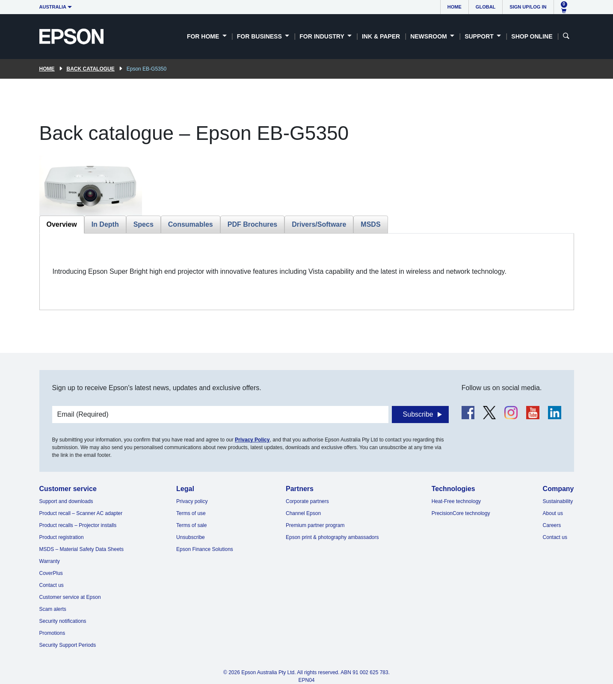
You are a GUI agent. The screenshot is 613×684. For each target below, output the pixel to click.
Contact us (51, 585)
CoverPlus (51, 573)
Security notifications (62, 621)
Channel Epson (303, 513)
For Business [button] (260, 36)
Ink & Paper (381, 36)
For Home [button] (204, 36)
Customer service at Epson (70, 597)
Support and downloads (66, 501)
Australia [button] (53, 6)
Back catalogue (91, 69)
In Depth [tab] (105, 224)
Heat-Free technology (456, 501)
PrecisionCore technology (461, 513)
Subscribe (418, 414)
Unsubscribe (190, 537)
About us (553, 513)
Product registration (61, 537)
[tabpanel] (307, 271)
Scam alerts (52, 609)
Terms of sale (191, 525)
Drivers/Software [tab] (319, 224)
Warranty (49, 561)
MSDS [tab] (370, 224)
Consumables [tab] (190, 224)
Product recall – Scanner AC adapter (81, 513)
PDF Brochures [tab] (252, 224)
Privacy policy (191, 501)
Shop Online (531, 36)
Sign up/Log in (527, 6)
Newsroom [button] (429, 36)
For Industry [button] (322, 36)
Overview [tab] (62, 224)
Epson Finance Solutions (204, 549)
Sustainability (558, 501)
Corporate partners (307, 501)
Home (454, 6)
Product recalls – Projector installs (78, 525)
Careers (552, 525)
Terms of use (191, 513)
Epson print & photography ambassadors (332, 537)
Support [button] (480, 36)
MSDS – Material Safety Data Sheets (81, 549)
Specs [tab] (143, 224)
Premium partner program (315, 525)
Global (485, 6)
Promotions (52, 633)
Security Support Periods (67, 645)
